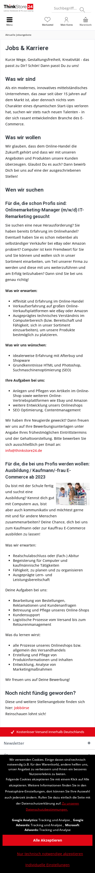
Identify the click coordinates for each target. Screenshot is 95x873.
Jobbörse (21, 707)
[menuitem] (85, 21)
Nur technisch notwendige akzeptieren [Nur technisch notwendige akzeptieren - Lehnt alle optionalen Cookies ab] (50, 853)
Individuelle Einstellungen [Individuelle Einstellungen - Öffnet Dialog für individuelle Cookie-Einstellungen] (47, 864)
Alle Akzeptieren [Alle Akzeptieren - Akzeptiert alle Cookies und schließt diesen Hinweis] (47, 840)
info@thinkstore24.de (23, 450)
